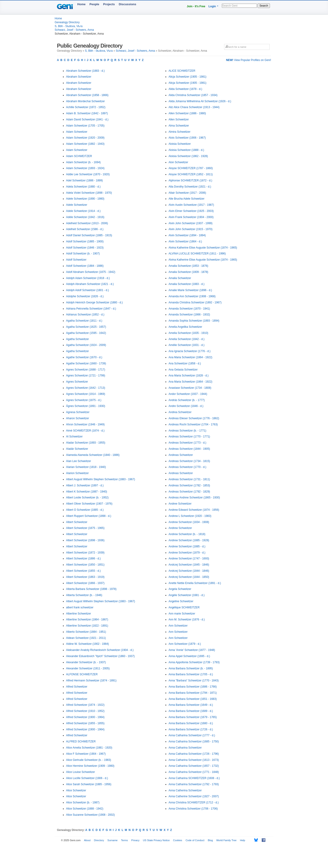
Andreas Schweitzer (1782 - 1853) (189, 485)
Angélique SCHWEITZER (184, 607)
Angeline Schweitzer (181, 601)
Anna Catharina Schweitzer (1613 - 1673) (194, 760)
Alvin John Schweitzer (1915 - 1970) (191, 229)
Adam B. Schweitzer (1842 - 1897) (87, 113)
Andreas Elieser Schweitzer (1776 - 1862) (194, 418)
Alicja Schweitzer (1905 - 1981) (187, 76)
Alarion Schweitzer (77, 473)
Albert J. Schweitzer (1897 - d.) (85, 485)
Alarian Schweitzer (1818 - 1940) (86, 467)
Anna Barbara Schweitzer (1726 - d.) (191, 729)
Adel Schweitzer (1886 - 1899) (84, 180)
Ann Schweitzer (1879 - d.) (185, 643)
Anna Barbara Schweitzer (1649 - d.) (191, 704)
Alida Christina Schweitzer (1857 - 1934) (193, 95)
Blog (210, 840)
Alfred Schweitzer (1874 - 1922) (85, 704)
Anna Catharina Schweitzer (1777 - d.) (192, 735)
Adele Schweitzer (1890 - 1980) (85, 198)
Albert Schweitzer (76, 522)
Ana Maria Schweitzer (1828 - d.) (188, 375)
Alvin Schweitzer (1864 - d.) (185, 241)
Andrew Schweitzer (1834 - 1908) (189, 522)
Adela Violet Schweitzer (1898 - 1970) (89, 192)
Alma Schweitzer (179, 125)
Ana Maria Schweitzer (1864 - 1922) (190, 357)
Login (212, 6)
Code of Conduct (195, 840)
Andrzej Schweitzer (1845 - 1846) (189, 564)
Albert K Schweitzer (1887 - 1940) (86, 491)
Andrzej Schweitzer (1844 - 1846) (189, 570)
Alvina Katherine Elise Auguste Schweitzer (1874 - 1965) (203, 247)
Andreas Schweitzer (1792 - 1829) (189, 491)
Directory (99, 840)
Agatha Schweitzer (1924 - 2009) (86, 345)
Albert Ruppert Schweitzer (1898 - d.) (88, 516)
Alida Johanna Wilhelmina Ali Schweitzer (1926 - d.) (200, 101)
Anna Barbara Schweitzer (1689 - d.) (191, 711)
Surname (113, 840)
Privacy (135, 840)
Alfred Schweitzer (76, 686)
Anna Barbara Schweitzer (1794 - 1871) (193, 692)
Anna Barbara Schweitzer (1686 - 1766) (193, 686)
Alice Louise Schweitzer (80, 772)
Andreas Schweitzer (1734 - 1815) (189, 461)
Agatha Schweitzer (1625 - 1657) (86, 326)
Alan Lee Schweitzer (78, 461)
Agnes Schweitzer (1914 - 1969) (85, 394)
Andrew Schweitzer (180, 528)
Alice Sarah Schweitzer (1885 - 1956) (88, 784)
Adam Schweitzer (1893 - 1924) (85, 168)
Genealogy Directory (67, 22)
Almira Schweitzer (179, 131)
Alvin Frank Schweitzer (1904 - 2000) (191, 217)
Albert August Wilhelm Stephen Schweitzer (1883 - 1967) (100, 479)
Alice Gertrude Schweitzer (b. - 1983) (88, 760)
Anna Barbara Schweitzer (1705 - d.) (191, 674)
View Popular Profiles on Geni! (248, 60)
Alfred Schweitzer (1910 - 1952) (85, 711)
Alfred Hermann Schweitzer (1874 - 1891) (91, 680)
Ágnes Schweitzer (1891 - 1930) (85, 406)
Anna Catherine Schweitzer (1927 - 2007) (194, 796)
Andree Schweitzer (180, 503)
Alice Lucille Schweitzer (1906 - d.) (87, 778)
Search (263, 5)
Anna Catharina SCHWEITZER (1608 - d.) (194, 778)
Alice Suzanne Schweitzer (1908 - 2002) (90, 814)
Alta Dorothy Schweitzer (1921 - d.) (190, 186)
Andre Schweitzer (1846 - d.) (186, 406)
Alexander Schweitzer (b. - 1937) (86, 662)
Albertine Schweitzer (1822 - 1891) (87, 625)
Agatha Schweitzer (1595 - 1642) (86, 333)
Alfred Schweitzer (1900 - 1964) (85, 717)
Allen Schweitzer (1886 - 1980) (187, 113)
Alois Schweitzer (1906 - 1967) (187, 137)
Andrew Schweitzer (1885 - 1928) (189, 540)
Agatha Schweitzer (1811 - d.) (84, 320)
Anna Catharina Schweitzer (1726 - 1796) (194, 753)
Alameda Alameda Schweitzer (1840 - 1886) (93, 455)
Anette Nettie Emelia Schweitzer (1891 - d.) (195, 583)
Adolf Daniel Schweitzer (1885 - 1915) (89, 235)
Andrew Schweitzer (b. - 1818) (187, 534)
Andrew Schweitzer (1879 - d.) (187, 552)
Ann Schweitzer (178, 625)
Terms (124, 840)
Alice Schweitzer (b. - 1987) (83, 802)
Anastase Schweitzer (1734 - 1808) (190, 387)
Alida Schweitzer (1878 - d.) (185, 89)
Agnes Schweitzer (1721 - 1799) (85, 375)
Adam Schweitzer (76, 131)
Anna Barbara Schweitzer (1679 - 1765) (193, 717)
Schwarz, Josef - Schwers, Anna (74, 29)
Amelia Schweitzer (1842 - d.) (186, 339)
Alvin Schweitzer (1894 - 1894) (187, 235)
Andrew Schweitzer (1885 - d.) (187, 546)
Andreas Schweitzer (181, 455)
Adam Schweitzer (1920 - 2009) (85, 137)
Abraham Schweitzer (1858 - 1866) (87, 95)
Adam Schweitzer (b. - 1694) (83, 162)
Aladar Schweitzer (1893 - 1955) (85, 442)
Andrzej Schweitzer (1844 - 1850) (189, 577)
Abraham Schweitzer (78, 76)
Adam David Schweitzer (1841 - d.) (87, 119)
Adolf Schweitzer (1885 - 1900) (85, 241)
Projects (109, 4)
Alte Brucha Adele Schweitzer (186, 198)
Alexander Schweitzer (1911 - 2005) (88, 668)
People (94, 4)
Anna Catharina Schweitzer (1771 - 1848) (194, 772)
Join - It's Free (196, 6)
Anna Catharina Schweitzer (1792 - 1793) (194, 784)
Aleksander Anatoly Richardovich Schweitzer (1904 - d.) (99, 650)
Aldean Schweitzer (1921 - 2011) (86, 638)
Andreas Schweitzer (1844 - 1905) (189, 448)
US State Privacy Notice (156, 840)
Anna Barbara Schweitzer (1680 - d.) (191, 723)
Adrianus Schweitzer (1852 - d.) (85, 314)
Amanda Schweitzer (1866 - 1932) (189, 314)
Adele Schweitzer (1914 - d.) (83, 211)
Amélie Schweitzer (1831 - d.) (186, 345)
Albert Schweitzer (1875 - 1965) (85, 528)
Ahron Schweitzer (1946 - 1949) (85, 424)
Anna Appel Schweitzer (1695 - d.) (189, 656)
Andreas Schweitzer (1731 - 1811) (189, 479)
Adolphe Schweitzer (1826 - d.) (85, 296)
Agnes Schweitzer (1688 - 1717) (85, 369)
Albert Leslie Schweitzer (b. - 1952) (87, 497)
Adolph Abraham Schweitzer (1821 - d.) (90, 284)
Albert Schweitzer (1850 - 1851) (85, 564)
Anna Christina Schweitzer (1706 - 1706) (193, 808)
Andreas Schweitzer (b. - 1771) (187, 430)
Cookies (177, 840)
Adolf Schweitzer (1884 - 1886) (85, 265)
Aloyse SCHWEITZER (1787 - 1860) (191, 168)
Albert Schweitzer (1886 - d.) (83, 558)
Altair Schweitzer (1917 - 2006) (187, 192)
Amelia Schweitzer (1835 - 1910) (188, 333)
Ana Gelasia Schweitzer (183, 369)
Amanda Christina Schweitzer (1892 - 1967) (195, 302)
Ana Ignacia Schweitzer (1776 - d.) (189, 351)
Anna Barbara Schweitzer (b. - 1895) (191, 668)
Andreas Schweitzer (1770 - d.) (187, 467)
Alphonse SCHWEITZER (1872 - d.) (190, 180)
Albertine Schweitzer (78, 613)
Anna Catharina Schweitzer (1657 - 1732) (194, 765)
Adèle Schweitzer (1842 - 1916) (85, 217)
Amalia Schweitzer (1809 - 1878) (188, 272)
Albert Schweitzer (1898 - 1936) (85, 540)
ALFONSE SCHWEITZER (82, 674)
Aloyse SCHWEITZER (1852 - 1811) (191, 174)
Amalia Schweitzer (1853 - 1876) (188, 265)
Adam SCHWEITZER (79, 156)
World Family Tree (226, 840)
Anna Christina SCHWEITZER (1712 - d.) (194, 802)
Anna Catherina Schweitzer (185, 790)
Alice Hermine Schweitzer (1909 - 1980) (90, 765)
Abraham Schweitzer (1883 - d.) (85, 70)
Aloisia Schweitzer (180, 143)
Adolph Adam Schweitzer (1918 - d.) (88, 278)
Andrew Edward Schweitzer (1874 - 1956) (194, 509)
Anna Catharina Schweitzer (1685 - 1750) (194, 741)
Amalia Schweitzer (180, 278)
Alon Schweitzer (178, 162)
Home (81, 4)
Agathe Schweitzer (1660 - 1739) (86, 363)
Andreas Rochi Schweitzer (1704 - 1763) (193, 424)
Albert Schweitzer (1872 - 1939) (85, 552)
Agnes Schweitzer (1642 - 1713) (85, 387)
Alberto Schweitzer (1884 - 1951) (86, 631)
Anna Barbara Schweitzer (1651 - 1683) (193, 699)
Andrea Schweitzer (180, 412)
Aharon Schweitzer (77, 418)
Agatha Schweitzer (77, 339)
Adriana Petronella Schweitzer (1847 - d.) (91, 308)
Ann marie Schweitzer (182, 613)
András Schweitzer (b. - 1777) (187, 400)
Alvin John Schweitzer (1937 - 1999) (191, 223)
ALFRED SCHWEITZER (81, 741)
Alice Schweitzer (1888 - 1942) (84, 808)
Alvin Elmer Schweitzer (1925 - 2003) (191, 211)
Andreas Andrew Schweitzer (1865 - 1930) (194, 497)
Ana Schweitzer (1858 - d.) (185, 363)
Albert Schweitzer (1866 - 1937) (85, 583)
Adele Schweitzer (76, 204)
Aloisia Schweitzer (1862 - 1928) (188, 156)
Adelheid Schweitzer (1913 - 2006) (87, 223)
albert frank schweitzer (79, 607)
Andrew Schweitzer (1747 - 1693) (189, 558)
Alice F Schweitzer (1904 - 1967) (86, 753)
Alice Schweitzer (76, 790)
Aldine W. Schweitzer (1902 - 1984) (87, 643)
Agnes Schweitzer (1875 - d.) (83, 400)
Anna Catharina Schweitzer (185, 747)
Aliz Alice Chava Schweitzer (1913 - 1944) (194, 107)
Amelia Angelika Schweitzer (185, 326)
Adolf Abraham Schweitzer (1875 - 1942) (90, 272)
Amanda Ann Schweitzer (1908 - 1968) (192, 296)
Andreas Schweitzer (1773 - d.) (187, 442)
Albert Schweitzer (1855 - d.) (83, 570)
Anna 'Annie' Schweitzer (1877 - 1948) (192, 650)
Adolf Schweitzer (76, 259)
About (87, 840)
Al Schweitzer (74, 436)
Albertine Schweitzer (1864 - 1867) (87, 619)
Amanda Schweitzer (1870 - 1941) (189, 308)
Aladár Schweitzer (77, 448)
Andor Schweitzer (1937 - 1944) (188, 394)
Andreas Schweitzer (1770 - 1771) (189, 436)
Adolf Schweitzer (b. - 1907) (83, 253)
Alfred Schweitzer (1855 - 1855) (85, 723)
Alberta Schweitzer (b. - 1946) (84, 595)
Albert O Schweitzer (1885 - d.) (85, 509)
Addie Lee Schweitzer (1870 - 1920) (88, 174)
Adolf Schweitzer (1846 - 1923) (85, 247)
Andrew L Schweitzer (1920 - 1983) (190, 516)
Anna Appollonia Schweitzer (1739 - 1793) (194, 662)
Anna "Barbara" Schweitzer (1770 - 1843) (194, 680)
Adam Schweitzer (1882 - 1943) (85, 143)
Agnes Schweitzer (77, 381)
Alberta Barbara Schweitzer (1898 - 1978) (91, 589)
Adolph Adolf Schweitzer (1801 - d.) (87, 290)
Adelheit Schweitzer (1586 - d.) (84, 229)
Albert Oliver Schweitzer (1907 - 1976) (89, 503)
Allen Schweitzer (179, 119)
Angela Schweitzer (180, 589)
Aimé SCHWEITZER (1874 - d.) (85, 430)
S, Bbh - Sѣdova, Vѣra (68, 26)
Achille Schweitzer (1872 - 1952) (85, 107)
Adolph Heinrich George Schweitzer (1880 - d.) (94, 302)
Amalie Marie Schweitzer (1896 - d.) (190, 290)
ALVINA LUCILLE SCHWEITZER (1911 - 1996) (197, 253)
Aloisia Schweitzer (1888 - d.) (186, 150)
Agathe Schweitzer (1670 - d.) (84, 357)
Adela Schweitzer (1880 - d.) (83, 186)
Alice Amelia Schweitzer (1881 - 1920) (89, 747)
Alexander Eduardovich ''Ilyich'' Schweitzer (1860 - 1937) (100, 656)
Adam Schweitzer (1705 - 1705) (85, 125)
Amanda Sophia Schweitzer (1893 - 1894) (194, 320)
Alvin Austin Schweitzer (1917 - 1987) (191, 204)
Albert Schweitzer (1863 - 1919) (85, 577)
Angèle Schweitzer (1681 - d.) (187, 595)
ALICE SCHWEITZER (182, 70)
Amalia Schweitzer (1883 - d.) (186, 284)
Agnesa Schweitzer (78, 412)
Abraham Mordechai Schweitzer (85, 101)
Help (242, 840)
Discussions (127, 4)
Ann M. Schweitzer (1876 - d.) (187, 619)
